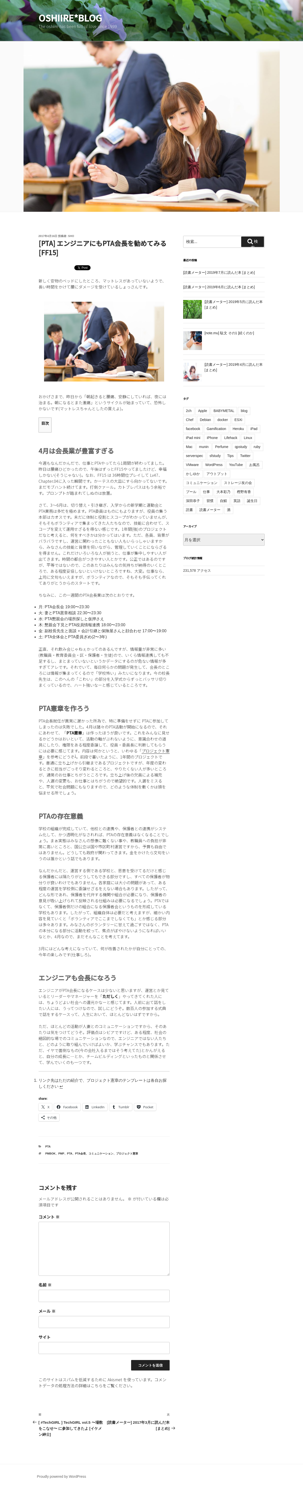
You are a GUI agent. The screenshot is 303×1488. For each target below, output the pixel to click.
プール (191, 492)
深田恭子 (193, 501)
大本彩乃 (223, 492)
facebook (193, 429)
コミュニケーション (101, 1153)
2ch (189, 411)
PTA (48, 1146)
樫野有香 (244, 492)
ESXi (238, 420)
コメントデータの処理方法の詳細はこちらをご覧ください (102, 1382)
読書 (189, 510)
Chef (189, 420)
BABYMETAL (223, 411)
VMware (192, 465)
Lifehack (230, 438)
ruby (257, 447)
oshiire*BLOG (70, 17)
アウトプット (216, 474)
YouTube (236, 465)
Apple (202, 411)
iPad (253, 429)
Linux (248, 438)
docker (222, 420)
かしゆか (193, 474)
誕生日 (252, 501)
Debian (205, 420)
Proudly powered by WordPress (61, 1476)
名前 (45, 1285)
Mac (189, 447)
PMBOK (50, 1153)
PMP (61, 1153)
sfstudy (215, 456)
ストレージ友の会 (238, 483)
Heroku (238, 429)
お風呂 (254, 465)
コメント (49, 1217)
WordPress (213, 465)
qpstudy (241, 447)
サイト (45, 1337)
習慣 (209, 501)
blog (244, 411)
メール (47, 1311)
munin (204, 447)
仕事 (206, 492)
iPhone (212, 438)
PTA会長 (80, 1153)
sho (71, 236)
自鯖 (223, 501)
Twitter (245, 456)
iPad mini (193, 438)
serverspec (194, 456)
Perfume (221, 447)
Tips (230, 456)
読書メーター (209, 510)
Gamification (216, 429)
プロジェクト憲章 (127, 1153)
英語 (236, 501)
